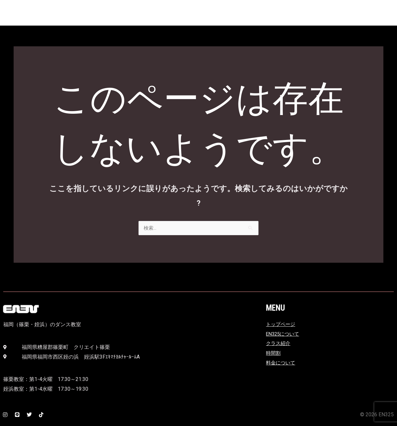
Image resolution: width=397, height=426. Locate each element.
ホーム (303, 14)
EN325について (284, 334)
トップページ (281, 324)
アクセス (207, 14)
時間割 (370, 14)
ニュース (274, 14)
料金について (336, 14)
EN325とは (173, 14)
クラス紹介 (241, 14)
